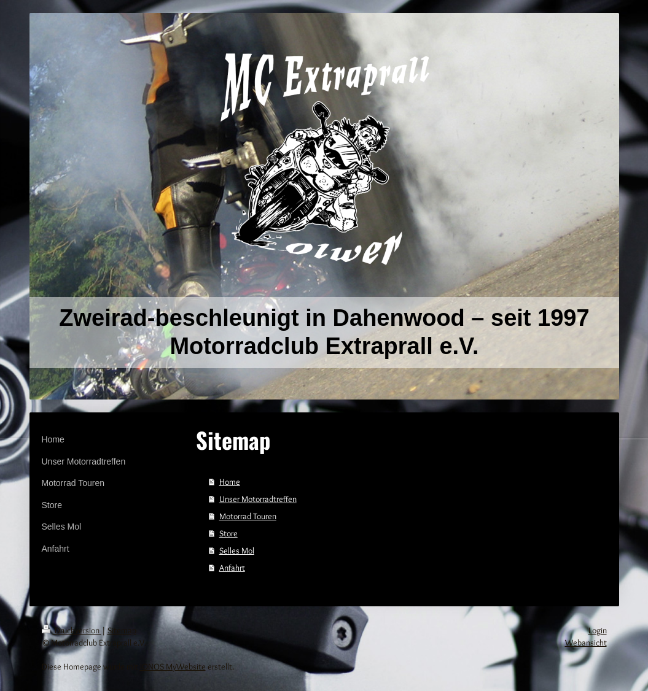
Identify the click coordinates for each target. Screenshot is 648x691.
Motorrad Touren (247, 516)
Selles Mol (236, 550)
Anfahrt (232, 567)
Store (228, 533)
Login (597, 630)
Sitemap (121, 630)
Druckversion (71, 630)
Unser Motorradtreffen (258, 498)
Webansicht (586, 642)
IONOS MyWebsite (173, 666)
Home (229, 481)
